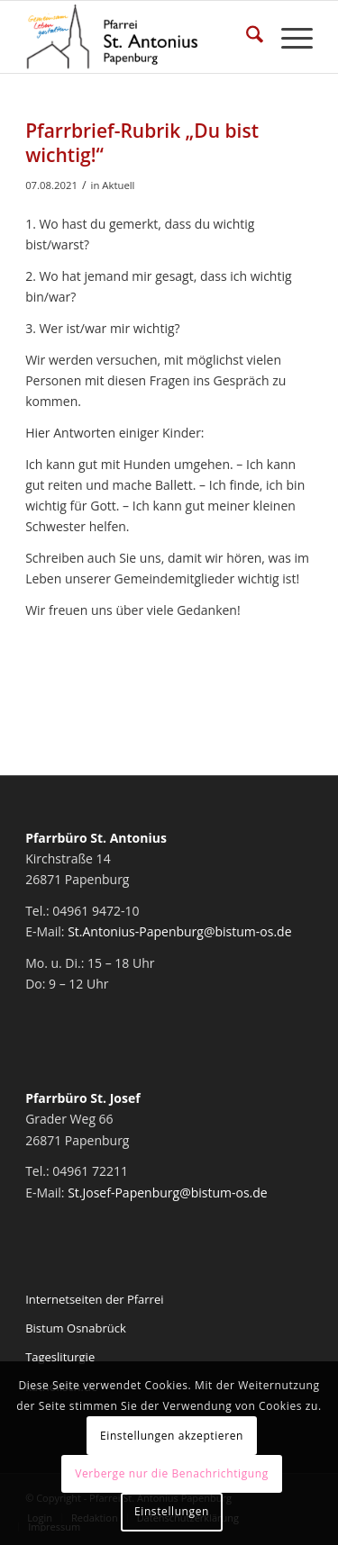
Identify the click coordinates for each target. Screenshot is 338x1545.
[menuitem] (245, 37)
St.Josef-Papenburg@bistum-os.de (168, 1192)
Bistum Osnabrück (75, 1328)
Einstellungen (171, 1511)
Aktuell (118, 185)
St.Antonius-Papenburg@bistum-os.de (179, 931)
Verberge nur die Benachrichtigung (172, 1473)
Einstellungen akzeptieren (171, 1435)
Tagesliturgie (60, 1357)
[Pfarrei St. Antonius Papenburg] (140, 37)
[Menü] (288, 37)
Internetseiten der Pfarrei (94, 1299)
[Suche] (245, 37)
